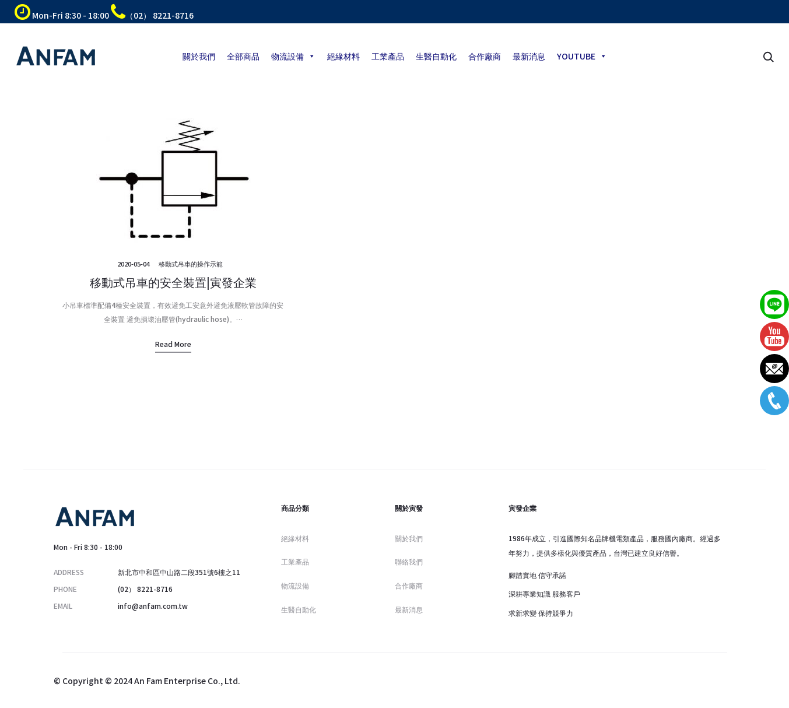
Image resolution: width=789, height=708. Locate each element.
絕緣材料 (343, 56)
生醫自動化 (436, 56)
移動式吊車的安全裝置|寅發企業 (173, 282)
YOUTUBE (582, 56)
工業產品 (387, 56)
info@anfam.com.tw (153, 606)
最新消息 (529, 56)
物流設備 (293, 56)
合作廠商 (484, 56)
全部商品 (243, 56)
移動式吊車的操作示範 (191, 263)
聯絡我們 (409, 561)
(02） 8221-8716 (145, 589)
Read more (173, 344)
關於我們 (199, 56)
